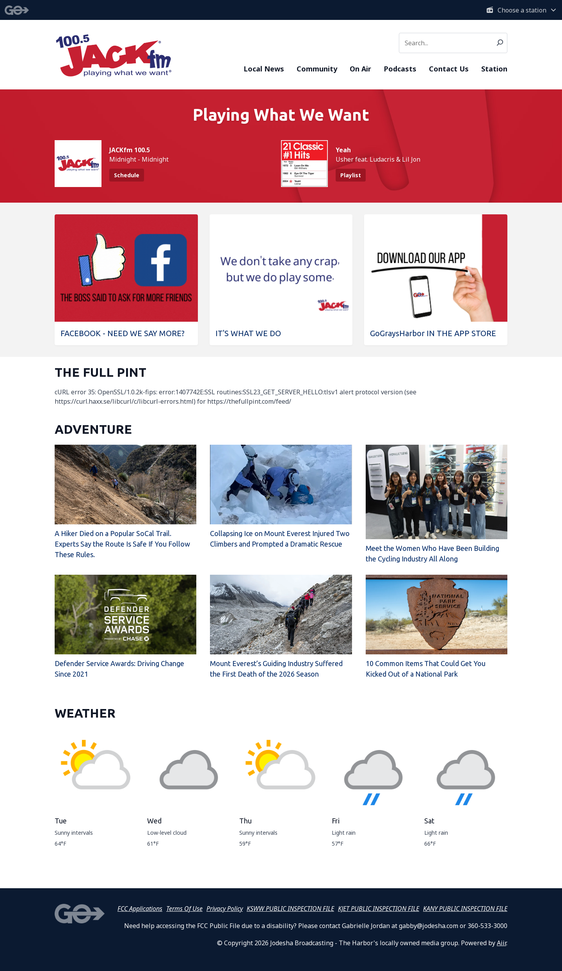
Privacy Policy (224, 908)
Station (494, 68)
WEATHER (85, 713)
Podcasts (400, 68)
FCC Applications (139, 908)
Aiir (501, 943)
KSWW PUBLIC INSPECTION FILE (290, 908)
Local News (264, 68)
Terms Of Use (184, 908)
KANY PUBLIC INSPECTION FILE (465, 908)
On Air (360, 68)
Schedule (126, 175)
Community (317, 68)
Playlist (350, 175)
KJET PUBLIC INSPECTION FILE (378, 908)
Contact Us (449, 68)
